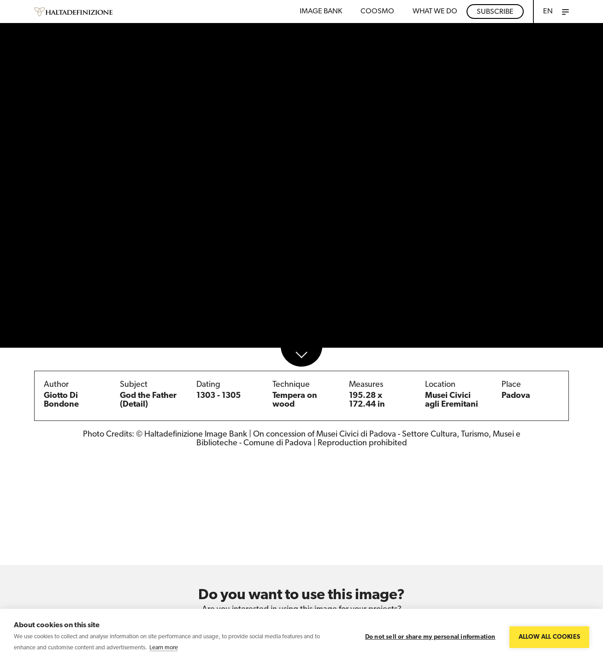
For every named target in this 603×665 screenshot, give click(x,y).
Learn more (163, 648)
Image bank (321, 11)
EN (548, 11)
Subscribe (495, 12)
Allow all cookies (549, 637)
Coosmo (377, 11)
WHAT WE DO (435, 11)
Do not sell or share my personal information (430, 637)
